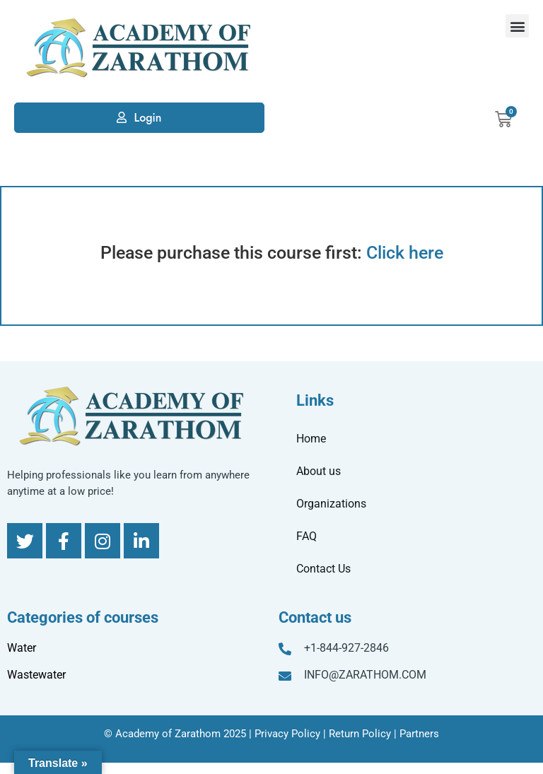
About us (318, 471)
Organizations (331, 503)
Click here (404, 252)
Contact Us (323, 568)
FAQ (306, 536)
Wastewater (36, 674)
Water (21, 648)
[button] (517, 25)
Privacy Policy (287, 733)
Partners (419, 733)
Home (311, 438)
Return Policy (360, 733)
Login (147, 118)
